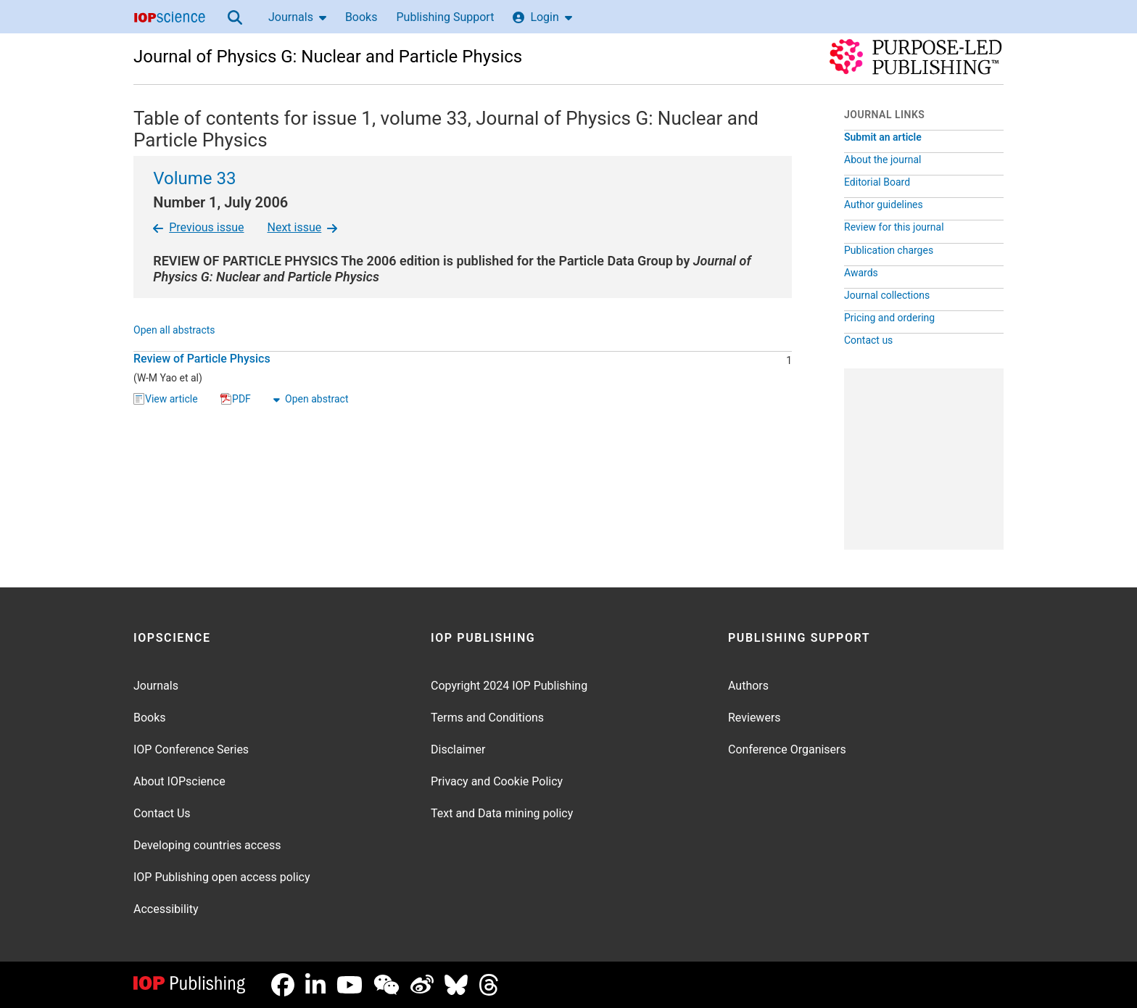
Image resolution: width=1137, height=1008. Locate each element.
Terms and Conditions (487, 717)
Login (542, 17)
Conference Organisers (787, 749)
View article (165, 399)
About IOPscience (179, 781)
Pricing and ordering (889, 317)
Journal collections (887, 295)
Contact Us (162, 813)
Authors (748, 686)
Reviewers (754, 717)
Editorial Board (877, 182)
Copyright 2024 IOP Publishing (509, 686)
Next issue (303, 227)
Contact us (868, 340)
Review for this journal (894, 227)
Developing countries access (207, 845)
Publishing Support (445, 17)
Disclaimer (458, 749)
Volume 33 (194, 178)
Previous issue (198, 227)
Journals (297, 17)
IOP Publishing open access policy (221, 877)
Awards (861, 272)
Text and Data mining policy (502, 813)
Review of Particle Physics (201, 358)
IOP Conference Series (191, 749)
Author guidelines (883, 204)
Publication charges (888, 250)
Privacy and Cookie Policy (497, 781)
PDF (235, 399)
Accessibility (166, 909)
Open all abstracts (174, 330)
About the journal (882, 159)
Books (361, 17)
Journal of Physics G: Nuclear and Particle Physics (327, 56)
